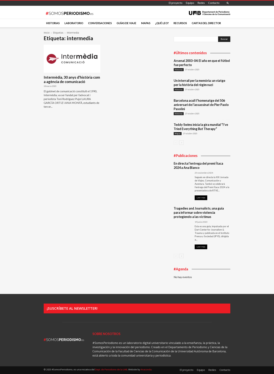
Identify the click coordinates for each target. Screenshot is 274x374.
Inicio (47, 32)
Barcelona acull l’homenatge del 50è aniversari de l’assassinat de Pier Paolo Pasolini (201, 105)
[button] (227, 3)
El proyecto (175, 2)
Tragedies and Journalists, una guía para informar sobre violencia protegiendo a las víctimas (199, 212)
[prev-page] (176, 142)
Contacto (213, 2)
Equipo (190, 2)
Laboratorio (73, 23)
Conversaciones (100, 23)
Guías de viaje (126, 23)
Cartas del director (206, 23)
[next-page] (181, 142)
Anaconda (146, 369)
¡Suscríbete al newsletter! (72, 308)
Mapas (145, 23)
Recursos (180, 23)
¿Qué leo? (162, 23)
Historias (53, 23)
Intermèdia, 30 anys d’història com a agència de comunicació (72, 79)
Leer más (201, 198)
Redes (201, 2)
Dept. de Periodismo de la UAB (111, 369)
